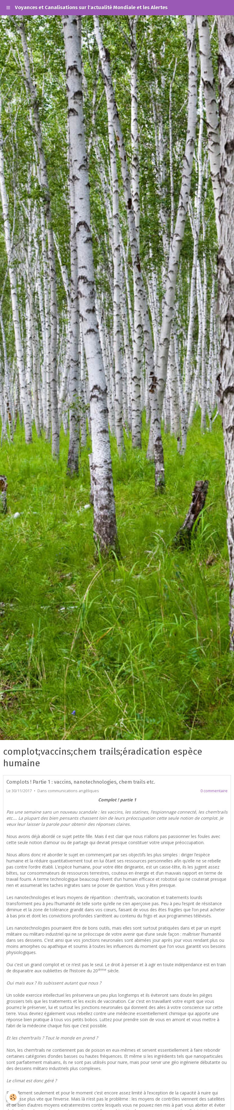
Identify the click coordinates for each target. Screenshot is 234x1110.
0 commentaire (214, 790)
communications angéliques (73, 790)
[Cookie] (13, 1097)
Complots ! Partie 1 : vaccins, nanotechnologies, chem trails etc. (80, 782)
